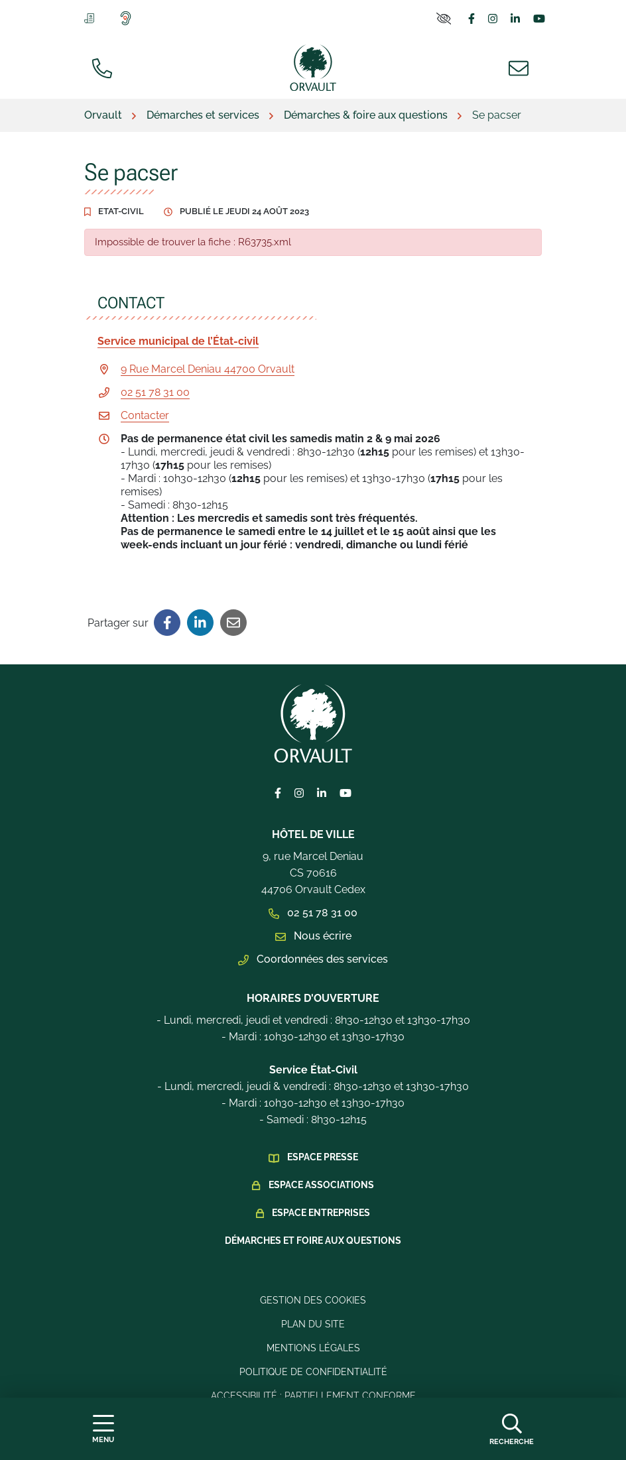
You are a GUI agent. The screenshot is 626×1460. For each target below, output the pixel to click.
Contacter (145, 415)
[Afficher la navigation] (103, 1429)
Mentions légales (313, 1348)
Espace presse (322, 1157)
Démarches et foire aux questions (313, 1240)
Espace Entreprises (321, 1212)
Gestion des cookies (313, 1300)
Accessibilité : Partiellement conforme (313, 1395)
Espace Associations (321, 1185)
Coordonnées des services (313, 959)
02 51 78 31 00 (155, 392)
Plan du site (313, 1324)
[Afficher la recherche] (511, 1429)
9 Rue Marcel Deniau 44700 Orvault (207, 369)
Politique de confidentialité (313, 1372)
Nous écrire (313, 936)
